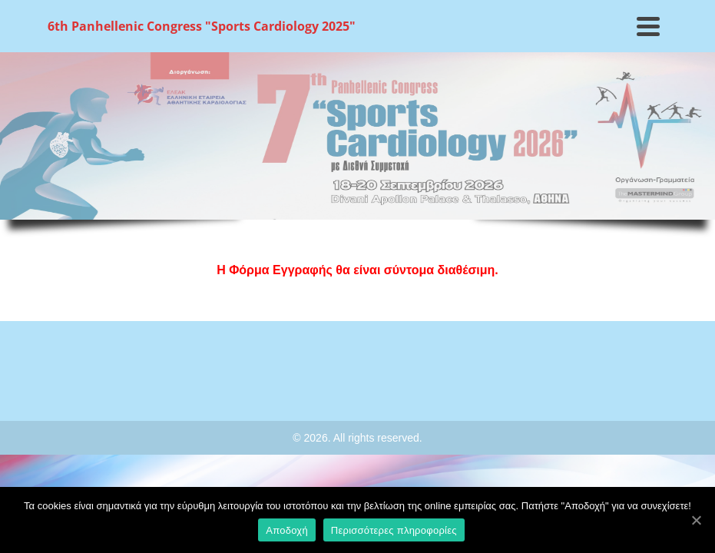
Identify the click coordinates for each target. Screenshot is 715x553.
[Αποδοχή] (695, 520)
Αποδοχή (287, 530)
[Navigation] (648, 26)
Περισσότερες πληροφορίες (394, 530)
